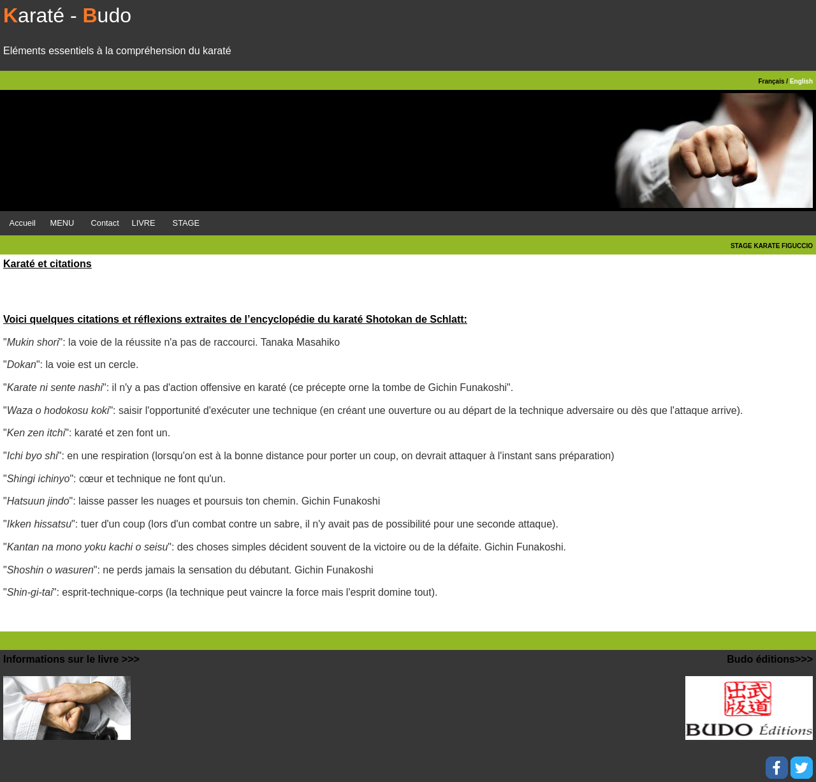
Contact (105, 223)
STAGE (186, 223)
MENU (62, 223)
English (801, 81)
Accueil (23, 223)
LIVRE (144, 223)
